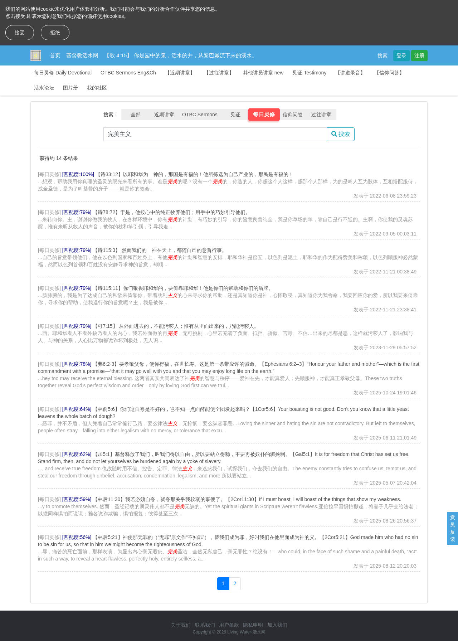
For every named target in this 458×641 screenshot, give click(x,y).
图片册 (70, 88)
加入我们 (277, 625)
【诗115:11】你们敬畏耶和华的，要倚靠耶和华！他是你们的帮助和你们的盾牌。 (183, 288)
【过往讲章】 (219, 73)
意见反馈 (452, 528)
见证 (235, 114)
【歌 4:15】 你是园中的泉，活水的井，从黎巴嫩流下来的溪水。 (180, 55)
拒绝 (55, 32)
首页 (55, 55)
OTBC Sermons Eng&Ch (128, 73)
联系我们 (205, 625)
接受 (20, 32)
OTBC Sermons (200, 114)
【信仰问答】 (389, 73)
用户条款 (229, 625)
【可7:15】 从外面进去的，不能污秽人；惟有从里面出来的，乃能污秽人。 (176, 326)
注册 (419, 55)
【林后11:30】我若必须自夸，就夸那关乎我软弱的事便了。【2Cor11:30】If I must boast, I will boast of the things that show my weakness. (247, 499)
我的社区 (97, 88)
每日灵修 (264, 114)
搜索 (382, 55)
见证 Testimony (309, 73)
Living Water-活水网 (246, 632)
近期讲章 (164, 114)
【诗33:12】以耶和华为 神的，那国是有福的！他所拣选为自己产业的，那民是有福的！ (194, 174)
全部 (136, 114)
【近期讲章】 (180, 73)
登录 (401, 55)
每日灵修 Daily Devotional (63, 73)
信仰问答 (293, 114)
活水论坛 (44, 88)
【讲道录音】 (350, 73)
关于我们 (181, 625)
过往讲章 (321, 114)
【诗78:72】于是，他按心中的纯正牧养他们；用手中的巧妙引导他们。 (171, 212)
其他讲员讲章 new (263, 73)
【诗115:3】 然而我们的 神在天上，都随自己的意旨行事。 (160, 250)
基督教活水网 (82, 55)
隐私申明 (253, 625)
